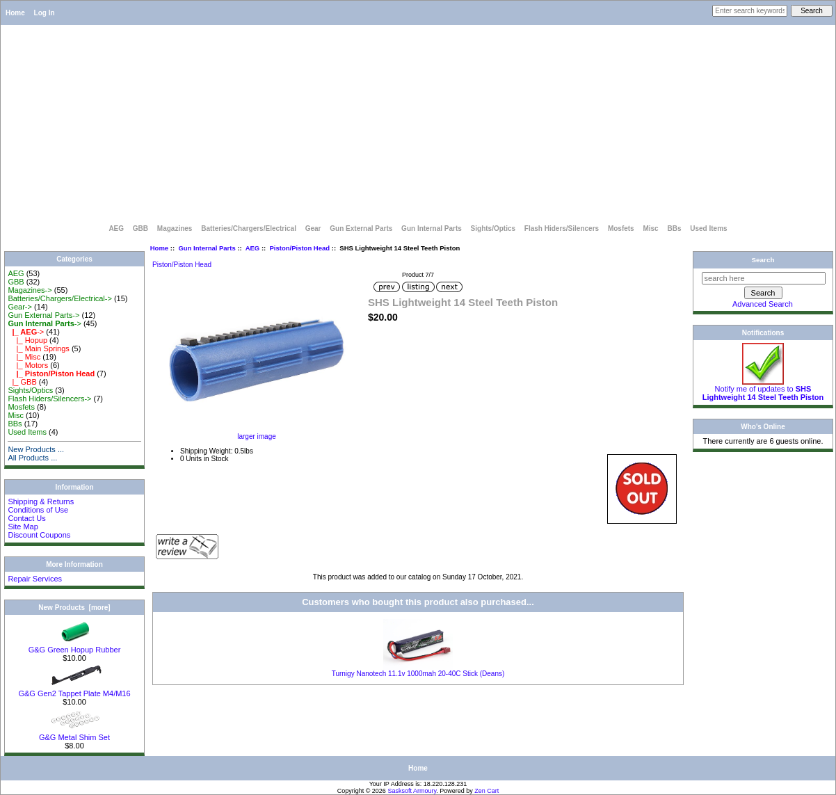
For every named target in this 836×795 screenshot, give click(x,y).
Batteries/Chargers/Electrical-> (59, 298)
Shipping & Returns (41, 501)
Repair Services (35, 579)
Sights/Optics (493, 228)
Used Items (708, 228)
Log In (44, 13)
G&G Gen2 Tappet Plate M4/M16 (74, 690)
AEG (116, 228)
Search (763, 260)
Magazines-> (29, 290)
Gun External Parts (361, 228)
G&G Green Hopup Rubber (75, 646)
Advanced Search (762, 304)
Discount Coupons (39, 535)
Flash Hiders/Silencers (561, 228)
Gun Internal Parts (206, 248)
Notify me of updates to (763, 389)
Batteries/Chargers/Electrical (248, 228)
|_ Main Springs (38, 348)
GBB (140, 228)
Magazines (175, 228)
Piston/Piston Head (300, 248)
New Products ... (36, 449)
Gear (313, 228)
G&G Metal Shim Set (74, 733)
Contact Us (26, 518)
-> (44, 323)
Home (15, 13)
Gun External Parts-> (43, 315)
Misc (650, 228)
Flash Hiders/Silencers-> (49, 398)
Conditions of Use (38, 510)
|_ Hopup (27, 340)
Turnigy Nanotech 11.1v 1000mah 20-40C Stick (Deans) (418, 673)
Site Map (23, 526)
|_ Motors (28, 365)
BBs (674, 228)
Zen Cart (486, 790)
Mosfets (621, 228)
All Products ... (32, 457)
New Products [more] (74, 607)
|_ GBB (22, 382)
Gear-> (20, 307)
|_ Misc (24, 357)
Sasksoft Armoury (411, 790)
